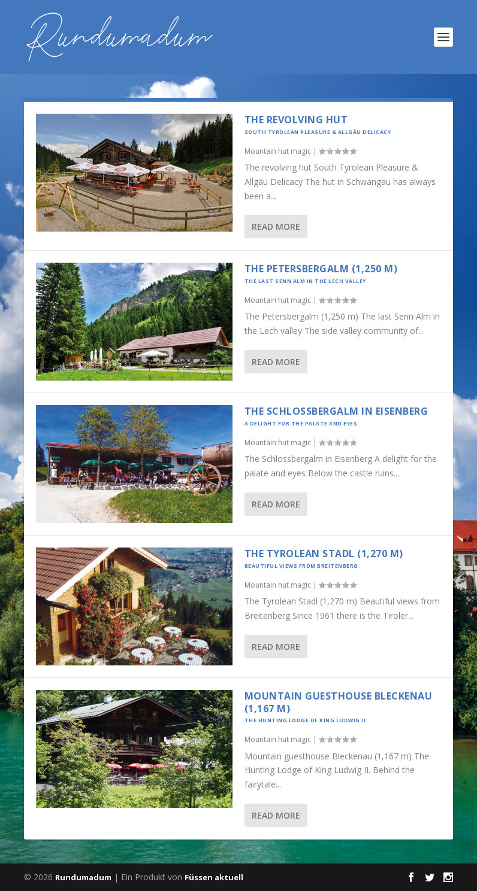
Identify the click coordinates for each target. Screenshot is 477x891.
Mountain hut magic (277, 151)
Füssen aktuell (214, 877)
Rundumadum (83, 877)
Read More (276, 226)
